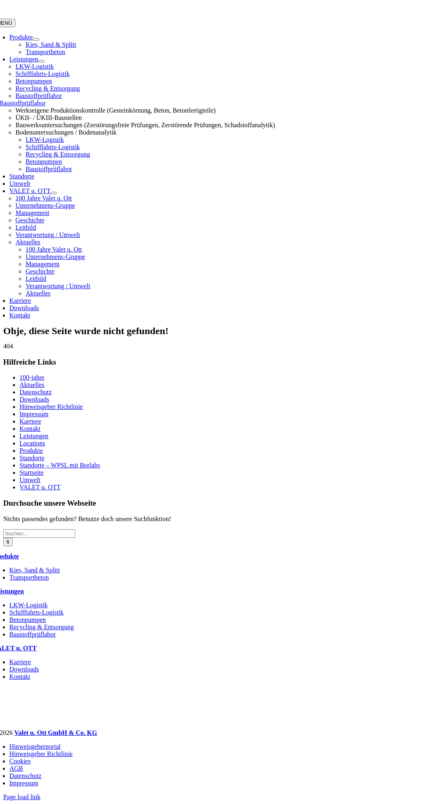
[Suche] (8, 542)
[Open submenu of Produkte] (36, 39)
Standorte (31, 457)
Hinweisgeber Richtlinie (51, 406)
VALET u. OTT (40, 487)
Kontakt (30, 428)
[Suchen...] (39, 533)
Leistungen (33, 435)
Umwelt (30, 479)
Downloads (34, 399)
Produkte (31, 450)
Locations (32, 443)
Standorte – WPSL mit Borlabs (59, 465)
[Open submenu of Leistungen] (41, 61)
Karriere (30, 421)
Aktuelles (31, 384)
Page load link (22, 796)
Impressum (33, 414)
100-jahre (31, 377)
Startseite (31, 472)
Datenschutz (35, 392)
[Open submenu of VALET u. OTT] (53, 193)
